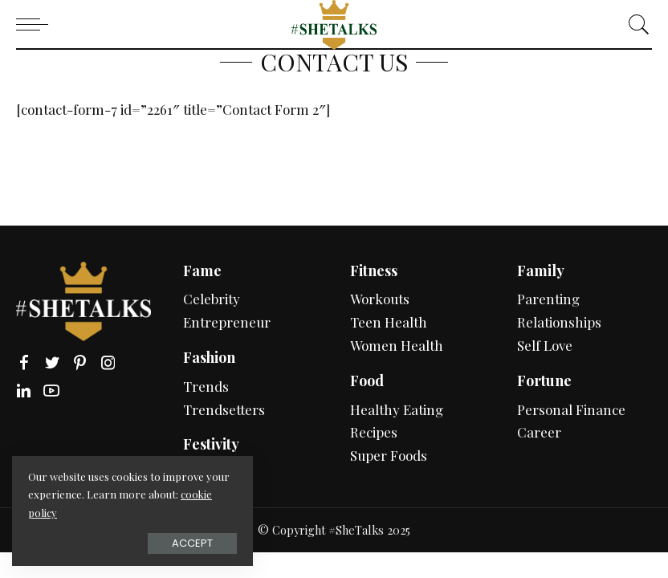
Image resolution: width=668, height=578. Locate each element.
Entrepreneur (227, 322)
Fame (202, 270)
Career (539, 432)
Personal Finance (571, 409)
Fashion (209, 357)
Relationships (559, 322)
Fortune (544, 380)
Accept (192, 543)
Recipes (373, 432)
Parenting (548, 298)
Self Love (544, 345)
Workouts (379, 298)
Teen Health (388, 322)
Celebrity (211, 298)
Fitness (373, 270)
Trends (206, 386)
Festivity (211, 444)
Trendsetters (224, 409)
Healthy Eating (396, 409)
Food (367, 380)
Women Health (396, 345)
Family (540, 270)
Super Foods (388, 455)
